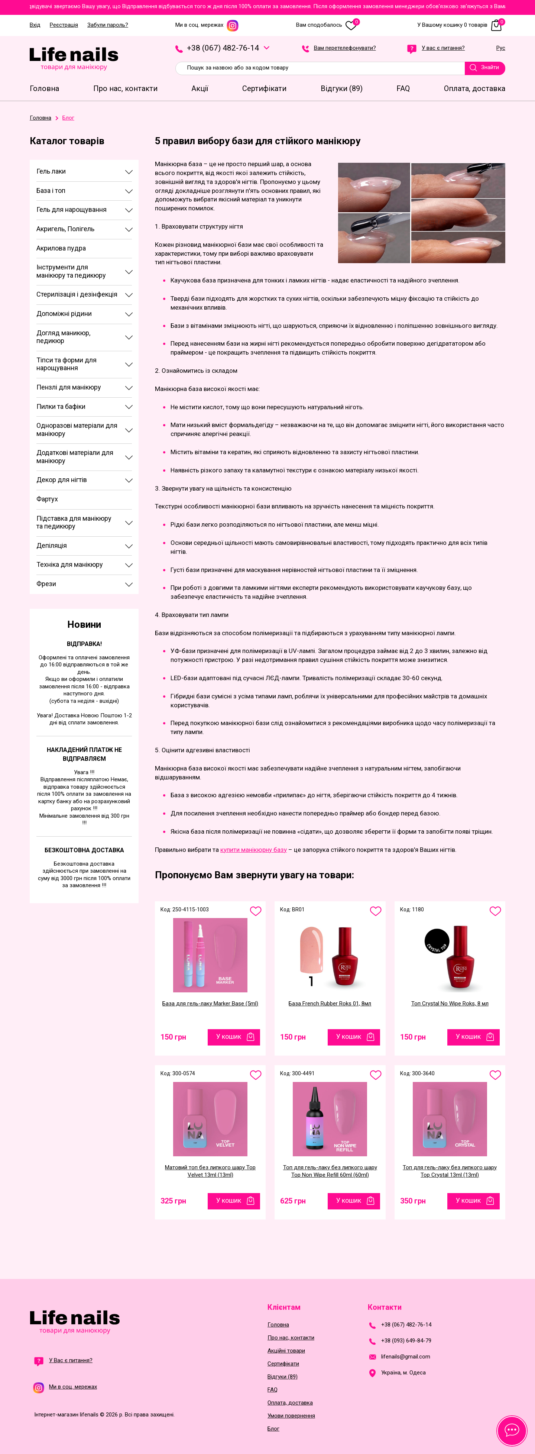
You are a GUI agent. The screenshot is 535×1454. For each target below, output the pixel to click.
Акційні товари (286, 1351)
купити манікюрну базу (253, 849)
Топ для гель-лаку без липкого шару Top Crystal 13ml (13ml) (450, 1171)
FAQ (273, 1390)
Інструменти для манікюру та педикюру (71, 271)
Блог (273, 1429)
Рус (500, 48)
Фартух (47, 499)
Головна (278, 1325)
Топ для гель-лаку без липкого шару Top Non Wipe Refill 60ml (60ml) (330, 1171)
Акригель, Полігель (65, 229)
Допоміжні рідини (64, 313)
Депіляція (51, 545)
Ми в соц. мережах (207, 25)
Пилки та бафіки (60, 406)
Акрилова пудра (61, 248)
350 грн (413, 1201)
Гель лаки (51, 171)
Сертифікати (283, 1364)
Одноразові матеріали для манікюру (76, 429)
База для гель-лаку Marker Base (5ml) (210, 1003)
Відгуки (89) (283, 1377)
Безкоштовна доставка (84, 850)
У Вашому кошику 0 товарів (461, 25)
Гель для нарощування (71, 209)
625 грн (293, 1201)
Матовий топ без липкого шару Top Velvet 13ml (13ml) (210, 1171)
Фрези (46, 584)
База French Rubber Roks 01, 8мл (330, 1003)
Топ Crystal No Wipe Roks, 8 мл (450, 1003)
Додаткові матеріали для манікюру (74, 457)
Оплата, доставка (290, 1403)
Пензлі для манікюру (68, 387)
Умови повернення (291, 1416)
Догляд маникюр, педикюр (63, 337)
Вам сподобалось (328, 25)
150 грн (173, 1037)
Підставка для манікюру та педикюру (73, 522)
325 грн (173, 1201)
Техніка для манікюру (69, 564)
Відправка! (84, 643)
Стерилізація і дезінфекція (76, 294)
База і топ (50, 190)
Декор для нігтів (61, 480)
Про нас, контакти (291, 1338)
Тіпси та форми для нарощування (66, 364)
